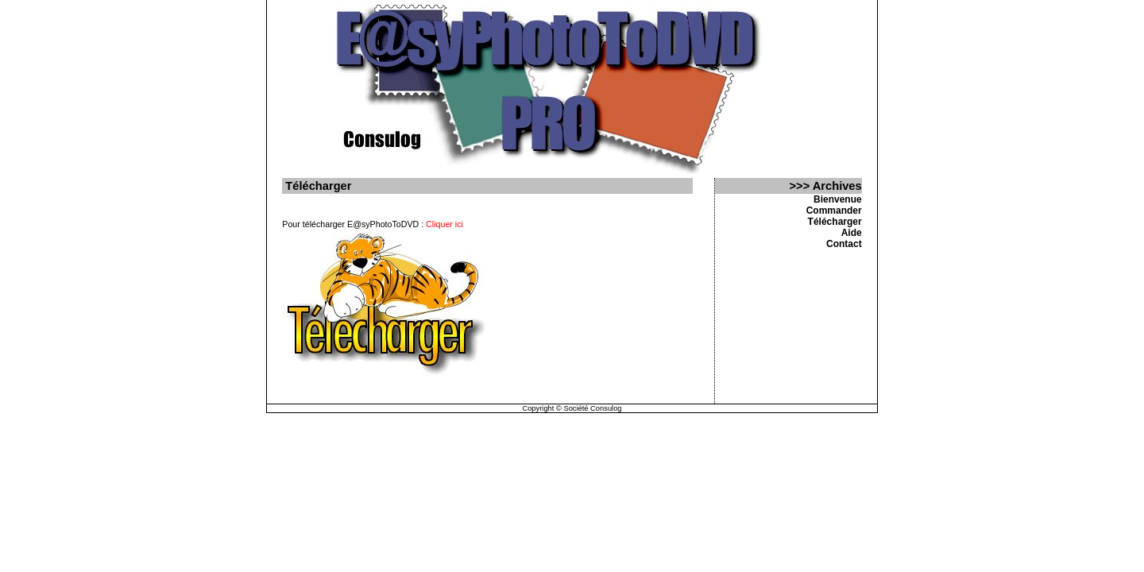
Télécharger (835, 221)
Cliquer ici (444, 224)
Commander (834, 210)
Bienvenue (838, 199)
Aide (851, 232)
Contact (844, 243)
